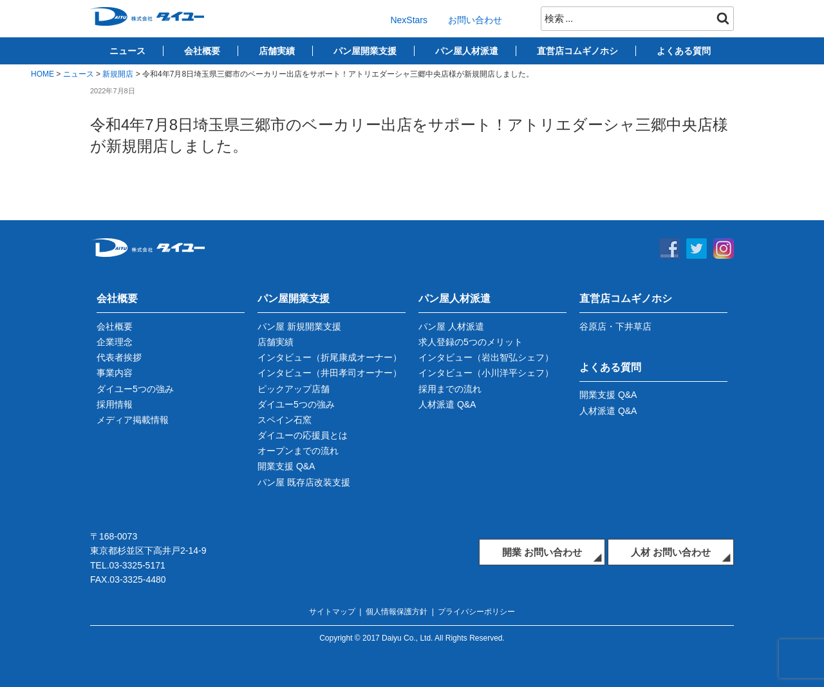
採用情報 (115, 404)
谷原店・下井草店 (615, 326)
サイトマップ (332, 611)
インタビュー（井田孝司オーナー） (330, 373)
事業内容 (115, 373)
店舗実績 (277, 51)
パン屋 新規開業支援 (299, 326)
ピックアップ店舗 (294, 389)
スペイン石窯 (285, 420)
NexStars (408, 20)
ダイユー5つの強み (135, 389)
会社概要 (202, 51)
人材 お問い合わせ (671, 552)
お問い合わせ (475, 20)
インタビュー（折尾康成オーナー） (330, 357)
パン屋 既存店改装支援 (304, 482)
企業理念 (115, 342)
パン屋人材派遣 (466, 51)
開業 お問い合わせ (542, 552)
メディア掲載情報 (133, 420)
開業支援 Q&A (286, 466)
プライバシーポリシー (476, 611)
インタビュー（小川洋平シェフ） (486, 373)
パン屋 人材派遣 (451, 326)
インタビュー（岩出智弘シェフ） (486, 357)
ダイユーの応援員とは (303, 435)
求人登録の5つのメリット (470, 342)
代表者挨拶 (119, 357)
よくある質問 (684, 51)
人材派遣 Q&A (447, 404)
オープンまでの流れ (298, 451)
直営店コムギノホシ (577, 51)
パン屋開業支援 (365, 51)
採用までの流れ (450, 389)
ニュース (127, 51)
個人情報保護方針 (396, 611)
